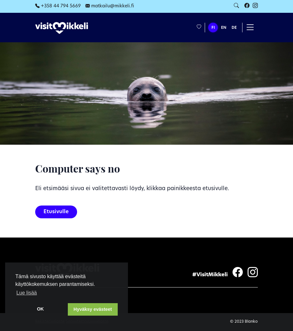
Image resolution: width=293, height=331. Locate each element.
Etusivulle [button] (56, 211)
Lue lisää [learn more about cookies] (26, 292)
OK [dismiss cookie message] (40, 308)
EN (223, 28)
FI (213, 28)
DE (234, 28)
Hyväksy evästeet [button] (93, 309)
